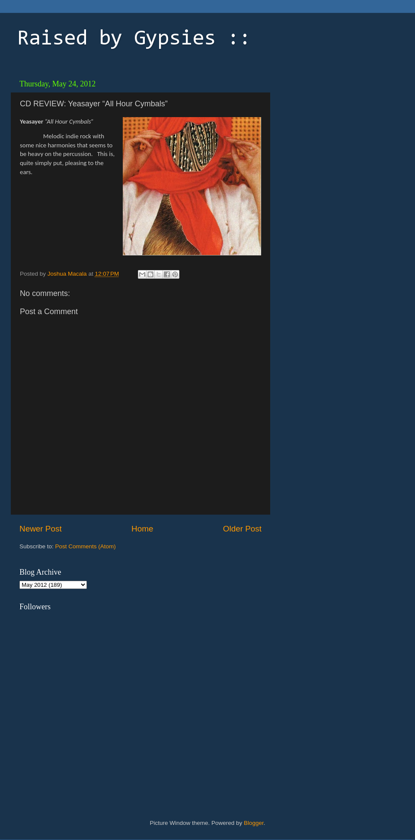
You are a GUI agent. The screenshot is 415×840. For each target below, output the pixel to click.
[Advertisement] (335, 130)
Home (142, 528)
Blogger (254, 823)
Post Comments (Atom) (85, 546)
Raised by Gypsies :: (134, 39)
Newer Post (40, 528)
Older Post (242, 528)
